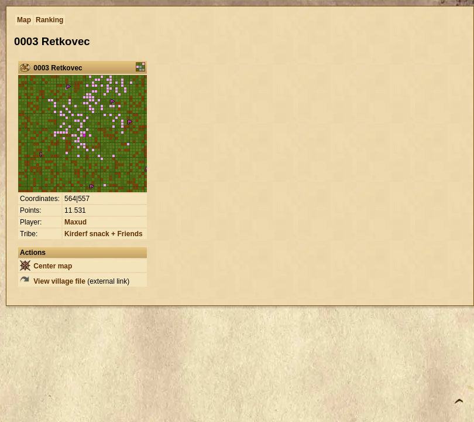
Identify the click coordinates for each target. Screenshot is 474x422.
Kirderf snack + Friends (103, 234)
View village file (52, 281)
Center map (46, 266)
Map (24, 20)
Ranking (49, 20)
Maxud (75, 222)
